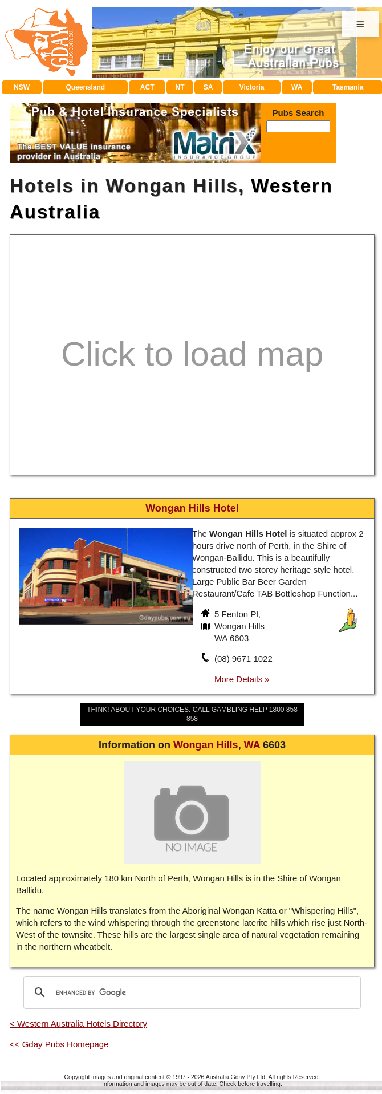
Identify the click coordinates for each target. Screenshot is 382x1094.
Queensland (85, 87)
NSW (22, 87)
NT (179, 87)
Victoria (252, 87)
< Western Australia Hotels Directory (78, 1023)
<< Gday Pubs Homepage (59, 1044)
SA (208, 87)
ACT (147, 87)
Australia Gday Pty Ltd (235, 1076)
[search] (190, 992)
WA (296, 87)
